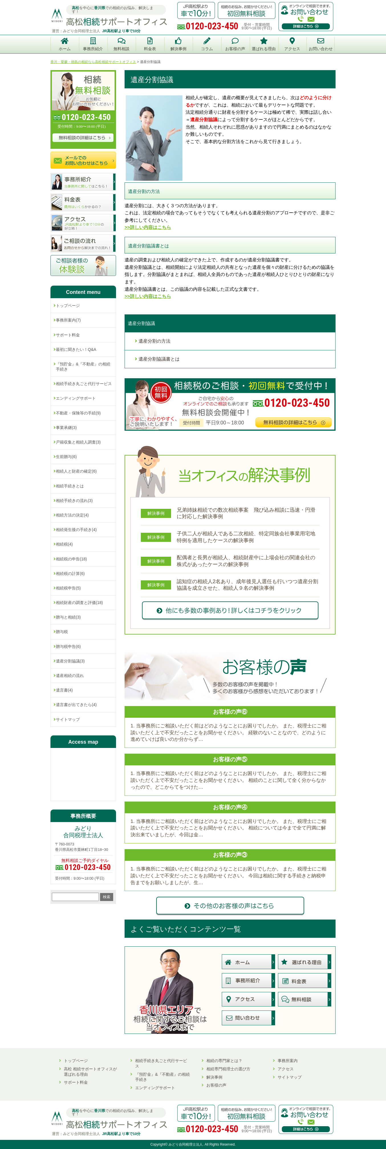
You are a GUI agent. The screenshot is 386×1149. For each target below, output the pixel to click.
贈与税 (62, 631)
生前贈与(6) (66, 456)
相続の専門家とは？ (224, 1060)
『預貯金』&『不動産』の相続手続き (83, 366)
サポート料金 (68, 335)
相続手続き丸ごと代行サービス (84, 383)
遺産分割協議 (141, 323)
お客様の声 (216, 1085)
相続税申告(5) (68, 588)
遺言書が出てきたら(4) (76, 704)
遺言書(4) (64, 690)
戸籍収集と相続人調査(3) (78, 442)
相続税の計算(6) (70, 573)
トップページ (68, 305)
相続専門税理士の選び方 (228, 1069)
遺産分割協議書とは (159, 359)
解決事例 (214, 1077)
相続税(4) (64, 544)
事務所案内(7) (68, 320)
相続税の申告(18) (71, 559)
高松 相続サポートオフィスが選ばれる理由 (90, 1072)
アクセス (286, 1069)
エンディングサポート (76, 398)
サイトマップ (68, 719)
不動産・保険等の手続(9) (78, 413)
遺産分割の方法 (154, 341)
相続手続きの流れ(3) (74, 500)
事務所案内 (288, 1060)
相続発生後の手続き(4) (76, 529)
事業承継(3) (66, 427)
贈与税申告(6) (68, 646)
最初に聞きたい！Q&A (76, 349)
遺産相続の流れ (70, 675)
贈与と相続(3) (68, 617)
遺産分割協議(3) (70, 661)
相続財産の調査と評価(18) (79, 602)
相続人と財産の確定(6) (76, 471)
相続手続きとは (70, 486)
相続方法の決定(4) (72, 515)
